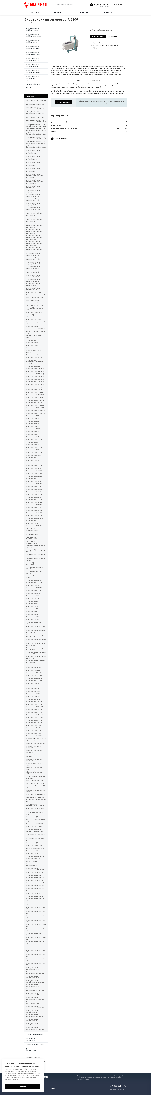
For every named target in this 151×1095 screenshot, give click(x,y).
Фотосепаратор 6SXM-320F (34, 712)
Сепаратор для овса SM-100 (34, 831)
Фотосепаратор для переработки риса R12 (33, 1019)
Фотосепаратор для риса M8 (35, 877)
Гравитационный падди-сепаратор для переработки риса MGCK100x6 (34, 181)
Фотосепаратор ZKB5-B (33, 606)
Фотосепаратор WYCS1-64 (34, 845)
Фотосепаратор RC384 (33, 696)
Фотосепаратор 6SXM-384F (34, 714)
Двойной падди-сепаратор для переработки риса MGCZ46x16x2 (36, 138)
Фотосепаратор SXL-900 (33, 730)
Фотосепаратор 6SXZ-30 (33, 455)
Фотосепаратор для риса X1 (34, 896)
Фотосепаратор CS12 (32, 596)
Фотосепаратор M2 (32, 354)
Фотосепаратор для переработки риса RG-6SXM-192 (35, 972)
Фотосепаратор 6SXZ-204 (34, 465)
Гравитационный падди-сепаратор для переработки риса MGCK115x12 (34, 225)
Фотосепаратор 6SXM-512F (34, 720)
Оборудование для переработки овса (32, 65)
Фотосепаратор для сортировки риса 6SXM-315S (36, 648)
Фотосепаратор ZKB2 (32, 614)
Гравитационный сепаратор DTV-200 (36, 800)
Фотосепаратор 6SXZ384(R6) (35, 379)
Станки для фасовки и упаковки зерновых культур (33, 85)
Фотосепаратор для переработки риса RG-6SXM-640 (35, 1024)
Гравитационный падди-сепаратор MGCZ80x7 (33, 271)
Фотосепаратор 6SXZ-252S (34, 499)
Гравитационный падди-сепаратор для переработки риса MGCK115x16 (34, 213)
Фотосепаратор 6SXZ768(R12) (35, 389)
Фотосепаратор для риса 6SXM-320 (36, 929)
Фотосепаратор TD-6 (32, 423)
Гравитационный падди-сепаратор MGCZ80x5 (33, 280)
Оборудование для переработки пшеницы (33, 35)
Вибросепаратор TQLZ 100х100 (35, 794)
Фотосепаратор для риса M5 (35, 883)
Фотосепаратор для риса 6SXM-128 (36, 942)
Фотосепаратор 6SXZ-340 (34, 471)
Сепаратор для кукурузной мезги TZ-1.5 (36, 820)
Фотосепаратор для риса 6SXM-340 (36, 622)
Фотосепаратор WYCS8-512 (34, 312)
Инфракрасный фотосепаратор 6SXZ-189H (35, 550)
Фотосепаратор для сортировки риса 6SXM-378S (36, 644)
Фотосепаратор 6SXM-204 (34, 442)
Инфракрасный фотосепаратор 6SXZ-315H (35, 546)
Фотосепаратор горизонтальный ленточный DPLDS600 (34, 361)
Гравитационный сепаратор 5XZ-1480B (36, 786)
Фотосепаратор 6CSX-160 (34, 673)
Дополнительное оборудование (32, 1049)
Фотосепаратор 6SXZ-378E (34, 588)
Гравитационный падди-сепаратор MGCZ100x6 (33, 258)
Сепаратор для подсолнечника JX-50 (35, 332)
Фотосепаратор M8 (32, 342)
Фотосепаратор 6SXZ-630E (34, 580)
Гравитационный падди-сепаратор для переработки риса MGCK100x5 (34, 243)
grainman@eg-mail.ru (119, 1089)
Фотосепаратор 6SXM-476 (34, 450)
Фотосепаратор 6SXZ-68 (33, 457)
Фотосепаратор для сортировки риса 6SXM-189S (36, 657)
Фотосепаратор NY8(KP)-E (34, 319)
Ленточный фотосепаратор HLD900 (34, 813)
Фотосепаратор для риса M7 (35, 880)
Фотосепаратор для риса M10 (35, 875)
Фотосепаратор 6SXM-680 (34, 452)
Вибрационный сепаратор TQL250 (34, 764)
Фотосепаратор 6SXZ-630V (34, 497)
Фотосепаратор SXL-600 (33, 728)
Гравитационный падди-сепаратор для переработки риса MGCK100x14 (34, 163)
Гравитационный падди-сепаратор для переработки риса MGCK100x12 (34, 169)
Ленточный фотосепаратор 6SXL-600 (34, 572)
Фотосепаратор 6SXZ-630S (34, 512)
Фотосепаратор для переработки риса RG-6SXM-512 (35, 1015)
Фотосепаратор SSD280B (33, 667)
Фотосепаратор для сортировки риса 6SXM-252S (36, 652)
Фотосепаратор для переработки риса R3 (32, 976)
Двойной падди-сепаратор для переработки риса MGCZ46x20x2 (36, 120)
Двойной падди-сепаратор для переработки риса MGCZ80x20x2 (36, 125)
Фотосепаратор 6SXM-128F (34, 704)
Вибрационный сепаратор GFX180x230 (34, 751)
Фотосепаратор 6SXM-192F (34, 707)
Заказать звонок (119, 4)
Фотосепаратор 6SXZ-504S (34, 510)
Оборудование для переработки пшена (32, 59)
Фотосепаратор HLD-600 (33, 292)
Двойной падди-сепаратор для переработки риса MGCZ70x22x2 (36, 129)
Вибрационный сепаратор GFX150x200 (34, 760)
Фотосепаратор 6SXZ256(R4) (35, 374)
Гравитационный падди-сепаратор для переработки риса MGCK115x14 (34, 219)
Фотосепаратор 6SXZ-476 (34, 473)
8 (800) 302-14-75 (102, 4)
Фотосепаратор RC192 (33, 688)
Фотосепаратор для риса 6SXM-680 (36, 964)
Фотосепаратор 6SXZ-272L (34, 481)
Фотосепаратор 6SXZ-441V (34, 492)
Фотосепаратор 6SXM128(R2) (35, 395)
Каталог (35, 12)
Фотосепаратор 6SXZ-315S (34, 502)
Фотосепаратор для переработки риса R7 (32, 994)
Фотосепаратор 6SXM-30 (33, 431)
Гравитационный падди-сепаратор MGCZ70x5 (33, 288)
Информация (83, 12)
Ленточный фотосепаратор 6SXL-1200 (34, 568)
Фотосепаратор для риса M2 (35, 888)
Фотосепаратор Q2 (32, 853)
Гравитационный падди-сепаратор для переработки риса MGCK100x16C (34, 157)
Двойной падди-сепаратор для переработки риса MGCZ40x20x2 (36, 146)
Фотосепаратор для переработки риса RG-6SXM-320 (35, 989)
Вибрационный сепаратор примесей (34, 351)
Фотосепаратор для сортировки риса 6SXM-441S (36, 640)
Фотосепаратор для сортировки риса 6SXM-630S (36, 631)
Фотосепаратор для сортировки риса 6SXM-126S (36, 661)
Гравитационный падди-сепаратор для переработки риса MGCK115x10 (34, 231)
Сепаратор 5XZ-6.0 (31, 861)
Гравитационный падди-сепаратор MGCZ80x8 (33, 267)
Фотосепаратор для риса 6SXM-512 (36, 916)
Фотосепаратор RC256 (33, 691)
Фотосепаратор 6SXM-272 (34, 444)
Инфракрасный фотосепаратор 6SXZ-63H (35, 559)
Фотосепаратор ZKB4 (32, 609)
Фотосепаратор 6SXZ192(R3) (35, 371)
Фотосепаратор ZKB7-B (33, 601)
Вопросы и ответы (77, 1086)
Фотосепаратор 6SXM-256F (34, 709)
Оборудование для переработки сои (32, 41)
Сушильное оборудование (35, 1044)
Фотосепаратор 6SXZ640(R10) (35, 387)
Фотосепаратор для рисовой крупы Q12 (35, 809)
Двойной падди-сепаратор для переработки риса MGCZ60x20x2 (36, 133)
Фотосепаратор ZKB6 (32, 603)
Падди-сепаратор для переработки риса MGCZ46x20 (35, 116)
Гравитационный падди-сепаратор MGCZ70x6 (33, 284)
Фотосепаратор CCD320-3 (34, 675)
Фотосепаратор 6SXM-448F (34, 717)
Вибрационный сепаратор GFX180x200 (34, 755)
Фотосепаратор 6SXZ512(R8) (35, 384)
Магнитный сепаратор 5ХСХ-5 (35, 300)
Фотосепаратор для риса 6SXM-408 (36, 955)
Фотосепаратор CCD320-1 (34, 680)
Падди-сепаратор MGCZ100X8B (35, 328)
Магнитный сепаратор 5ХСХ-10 (35, 295)
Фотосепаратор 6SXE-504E (34, 582)
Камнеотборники (31, 92)
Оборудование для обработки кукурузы (33, 53)
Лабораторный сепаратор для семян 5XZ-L (35, 777)
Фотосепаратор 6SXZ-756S (34, 515)
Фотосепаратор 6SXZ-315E (34, 590)
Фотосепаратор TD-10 (33, 429)
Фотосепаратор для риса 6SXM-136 (36, 899)
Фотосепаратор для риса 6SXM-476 (36, 959)
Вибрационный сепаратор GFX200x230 (34, 747)
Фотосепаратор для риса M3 (35, 885)
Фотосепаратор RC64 (32, 683)
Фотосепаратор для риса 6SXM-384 (36, 925)
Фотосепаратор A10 (32, 340)
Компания (57, 12)
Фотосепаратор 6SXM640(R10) (35, 410)
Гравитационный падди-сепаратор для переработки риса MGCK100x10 (34, 175)
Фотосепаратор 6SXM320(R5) (35, 402)
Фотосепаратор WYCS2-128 (34, 824)
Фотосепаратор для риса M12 (35, 872)
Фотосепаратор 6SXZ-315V (34, 486)
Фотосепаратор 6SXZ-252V (34, 484)
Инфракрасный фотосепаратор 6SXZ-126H (35, 555)
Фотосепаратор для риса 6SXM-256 (36, 933)
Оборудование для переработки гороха (33, 71)
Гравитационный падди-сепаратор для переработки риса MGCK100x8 (34, 237)
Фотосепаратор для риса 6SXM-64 (36, 946)
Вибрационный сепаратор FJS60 (35, 743)
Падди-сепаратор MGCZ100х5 (35, 305)
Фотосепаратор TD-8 (32, 426)
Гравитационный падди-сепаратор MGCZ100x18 (33, 186)
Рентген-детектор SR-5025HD (35, 848)
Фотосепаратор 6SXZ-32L (34, 476)
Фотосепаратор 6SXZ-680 (34, 829)
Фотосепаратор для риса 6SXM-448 (36, 921)
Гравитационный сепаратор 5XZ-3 (36, 835)
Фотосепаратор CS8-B (32, 598)
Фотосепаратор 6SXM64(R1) (34, 392)
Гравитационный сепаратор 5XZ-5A (36, 839)
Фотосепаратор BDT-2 (33, 858)
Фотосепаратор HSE (32, 523)
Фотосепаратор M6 (32, 345)
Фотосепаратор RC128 (33, 686)
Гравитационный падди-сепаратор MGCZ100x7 (33, 254)
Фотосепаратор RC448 (33, 699)
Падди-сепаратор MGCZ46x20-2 (35, 783)
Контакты (108, 12)
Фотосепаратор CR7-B (33, 593)
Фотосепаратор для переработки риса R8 (32, 1002)
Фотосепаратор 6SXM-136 (34, 439)
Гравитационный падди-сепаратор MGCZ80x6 (33, 275)
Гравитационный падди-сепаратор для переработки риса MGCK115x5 (34, 151)
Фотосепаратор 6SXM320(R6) (35, 405)
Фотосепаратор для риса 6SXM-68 (36, 627)
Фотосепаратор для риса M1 (35, 891)
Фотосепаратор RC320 (33, 694)
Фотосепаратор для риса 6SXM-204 (36, 908)
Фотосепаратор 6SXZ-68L (34, 478)
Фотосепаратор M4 (32, 348)
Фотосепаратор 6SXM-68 (33, 434)
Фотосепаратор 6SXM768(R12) (35, 413)
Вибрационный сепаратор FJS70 (35, 741)
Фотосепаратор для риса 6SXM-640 (36, 912)
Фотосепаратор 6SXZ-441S (34, 507)
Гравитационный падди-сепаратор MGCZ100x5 (33, 263)
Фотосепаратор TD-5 (32, 421)
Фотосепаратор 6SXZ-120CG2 (35, 856)
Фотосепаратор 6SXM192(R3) (35, 397)
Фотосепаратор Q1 (32, 817)
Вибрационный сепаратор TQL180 (34, 772)
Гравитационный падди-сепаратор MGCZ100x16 (33, 191)
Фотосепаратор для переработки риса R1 (32, 864)
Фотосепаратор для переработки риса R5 (32, 985)
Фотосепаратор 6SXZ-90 (33, 460)
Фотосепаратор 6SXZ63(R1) (34, 366)
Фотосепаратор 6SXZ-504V (34, 494)
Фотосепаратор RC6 (32, 520)
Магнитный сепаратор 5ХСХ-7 (35, 297)
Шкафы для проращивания (35, 1034)
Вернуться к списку (59, 138)
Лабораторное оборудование (31, 1039)
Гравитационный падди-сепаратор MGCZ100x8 (33, 208)
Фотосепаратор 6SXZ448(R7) (35, 381)
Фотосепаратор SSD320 (33, 665)
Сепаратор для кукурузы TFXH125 (33, 336)
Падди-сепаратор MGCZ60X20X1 (36, 100)
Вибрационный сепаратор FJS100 (36, 738)
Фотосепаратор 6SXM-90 (33, 436)
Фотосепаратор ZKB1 (32, 616)
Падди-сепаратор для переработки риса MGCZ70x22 (35, 108)
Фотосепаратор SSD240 (33, 670)
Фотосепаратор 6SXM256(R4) (35, 400)
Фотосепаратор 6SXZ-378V (34, 489)
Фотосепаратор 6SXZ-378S (34, 505)
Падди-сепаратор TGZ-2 (33, 302)
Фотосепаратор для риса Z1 (34, 893)
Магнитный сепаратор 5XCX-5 (35, 780)
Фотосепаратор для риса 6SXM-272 (36, 903)
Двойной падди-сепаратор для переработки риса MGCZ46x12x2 (36, 142)
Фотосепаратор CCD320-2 (34, 678)
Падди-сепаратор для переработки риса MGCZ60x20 (35, 112)
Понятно (22, 1087)
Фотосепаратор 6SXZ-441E (34, 585)
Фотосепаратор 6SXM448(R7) (35, 408)
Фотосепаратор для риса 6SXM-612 (36, 951)
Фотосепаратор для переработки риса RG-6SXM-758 (35, 1028)
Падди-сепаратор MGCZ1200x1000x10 (32, 533)
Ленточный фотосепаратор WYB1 (34, 308)
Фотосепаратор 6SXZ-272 (34, 468)
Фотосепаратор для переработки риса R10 (33, 1011)
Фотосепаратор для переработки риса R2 (32, 968)
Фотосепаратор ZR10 (32, 619)
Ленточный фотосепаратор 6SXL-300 (34, 576)
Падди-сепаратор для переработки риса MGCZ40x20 (35, 103)
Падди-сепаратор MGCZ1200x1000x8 (31, 537)
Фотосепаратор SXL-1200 (33, 733)
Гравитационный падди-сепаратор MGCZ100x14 (33, 195)
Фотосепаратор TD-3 (32, 418)
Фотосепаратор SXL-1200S (34, 735)
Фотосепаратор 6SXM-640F (34, 722)
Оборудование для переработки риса (32, 29)
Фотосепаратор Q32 (32, 843)
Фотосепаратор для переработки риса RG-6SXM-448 (35, 1007)
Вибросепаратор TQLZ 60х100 (35, 797)
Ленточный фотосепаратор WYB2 (34, 315)
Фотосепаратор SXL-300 (33, 725)
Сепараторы (30, 96)
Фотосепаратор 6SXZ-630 (34, 526)
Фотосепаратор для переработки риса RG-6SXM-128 (35, 869)
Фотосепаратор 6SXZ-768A (34, 357)
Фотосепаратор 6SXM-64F (34, 701)
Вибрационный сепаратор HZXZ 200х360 (36, 791)
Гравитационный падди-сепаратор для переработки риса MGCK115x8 (34, 249)
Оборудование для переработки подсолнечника (32, 78)
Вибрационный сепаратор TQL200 (34, 768)
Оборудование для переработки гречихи (33, 47)
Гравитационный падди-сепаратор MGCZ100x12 (33, 199)
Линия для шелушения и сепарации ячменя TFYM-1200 (35, 804)
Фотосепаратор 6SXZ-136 (34, 463)
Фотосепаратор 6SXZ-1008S (34, 518)
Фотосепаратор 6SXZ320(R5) (35, 376)
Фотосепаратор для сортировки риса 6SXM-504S (36, 635)
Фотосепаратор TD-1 (32, 416)
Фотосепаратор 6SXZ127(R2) (35, 368)
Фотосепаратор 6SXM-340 (34, 447)
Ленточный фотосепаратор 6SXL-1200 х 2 (34, 563)
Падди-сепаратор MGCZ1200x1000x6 (31, 542)
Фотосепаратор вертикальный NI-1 (35, 322)
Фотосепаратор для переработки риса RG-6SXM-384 (35, 998)
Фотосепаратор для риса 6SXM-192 (36, 938)
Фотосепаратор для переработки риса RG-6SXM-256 (35, 981)
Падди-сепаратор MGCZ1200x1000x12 (32, 529)
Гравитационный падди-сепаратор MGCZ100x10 (33, 204)
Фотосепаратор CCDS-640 (34, 826)
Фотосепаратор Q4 (32, 850)
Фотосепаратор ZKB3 (32, 611)
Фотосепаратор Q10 (32, 326)
